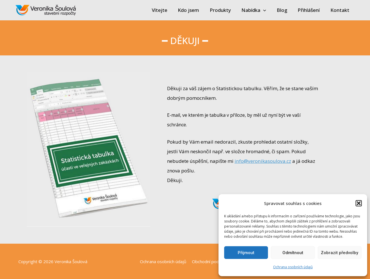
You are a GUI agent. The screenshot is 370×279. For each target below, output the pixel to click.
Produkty (224, 10)
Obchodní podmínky (210, 261)
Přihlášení (310, 10)
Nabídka (257, 10)
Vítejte (166, 10)
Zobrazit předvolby (339, 252)
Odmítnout (292, 252)
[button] (359, 203)
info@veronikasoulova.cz (262, 161)
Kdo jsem (193, 10)
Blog (284, 10)
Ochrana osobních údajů (293, 267)
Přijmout (246, 252)
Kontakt (340, 10)
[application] (266, 10)
